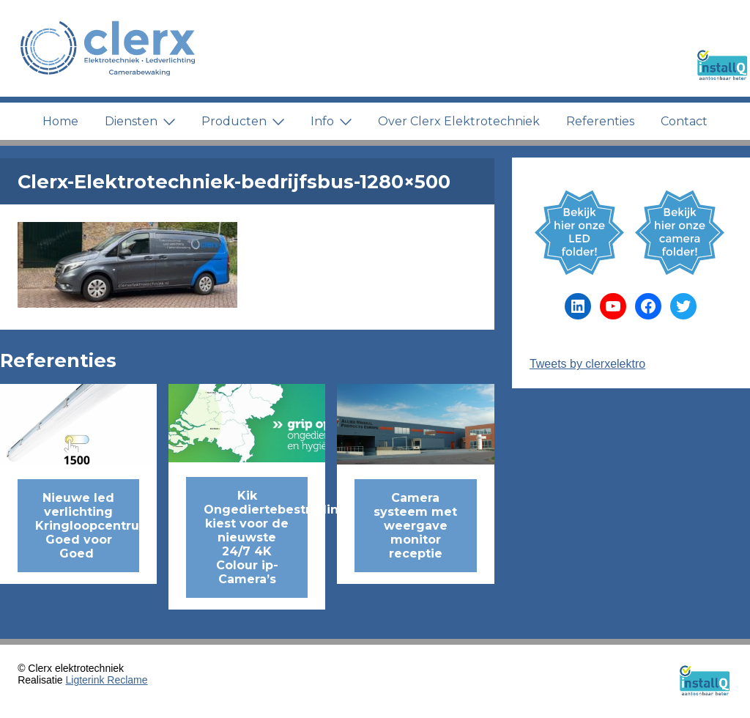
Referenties (600, 121)
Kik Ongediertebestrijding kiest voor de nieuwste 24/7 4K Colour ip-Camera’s (256, 537)
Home (60, 121)
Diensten (140, 121)
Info (331, 121)
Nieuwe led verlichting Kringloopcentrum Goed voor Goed (87, 525)
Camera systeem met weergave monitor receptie (415, 525)
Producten (242, 121)
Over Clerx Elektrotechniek (459, 121)
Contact (684, 121)
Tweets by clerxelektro (587, 364)
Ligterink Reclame (107, 680)
